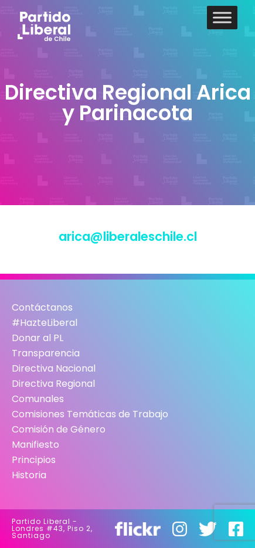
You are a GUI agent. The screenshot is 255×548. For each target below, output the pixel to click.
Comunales (38, 399)
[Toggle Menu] (222, 17)
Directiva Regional (53, 383)
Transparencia (46, 353)
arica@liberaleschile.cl (128, 236)
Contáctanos (42, 307)
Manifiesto (35, 444)
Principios (34, 460)
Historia (29, 475)
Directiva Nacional (54, 368)
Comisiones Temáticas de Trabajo (90, 414)
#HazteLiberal (44, 322)
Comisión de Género (59, 429)
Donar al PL (37, 338)
